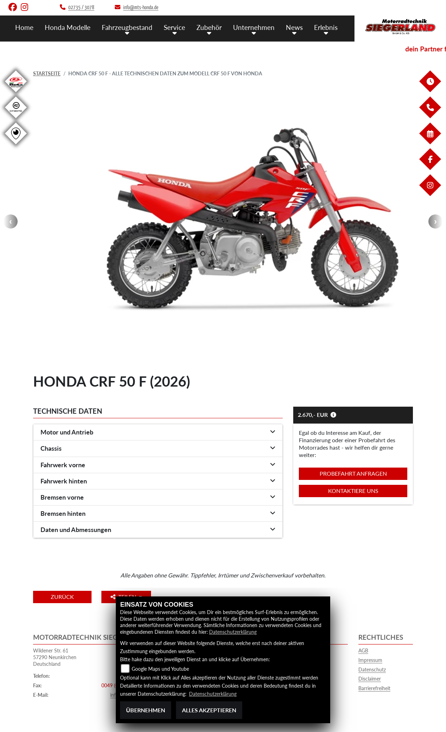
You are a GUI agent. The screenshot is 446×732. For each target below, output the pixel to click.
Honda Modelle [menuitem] (67, 27)
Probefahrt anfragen (353, 473)
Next (435, 221)
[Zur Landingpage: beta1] (16, 93)
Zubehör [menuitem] (209, 27)
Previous (11, 221)
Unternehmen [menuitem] (254, 27)
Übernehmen (145, 710)
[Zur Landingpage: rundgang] (16, 145)
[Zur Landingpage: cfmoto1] (16, 119)
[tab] (157, 432)
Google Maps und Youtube (160, 669)
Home (24, 27)
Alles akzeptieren (209, 710)
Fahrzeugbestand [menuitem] (127, 27)
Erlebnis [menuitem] (326, 27)
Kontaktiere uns (353, 490)
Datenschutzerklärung (233, 632)
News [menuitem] (294, 27)
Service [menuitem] (174, 27)
